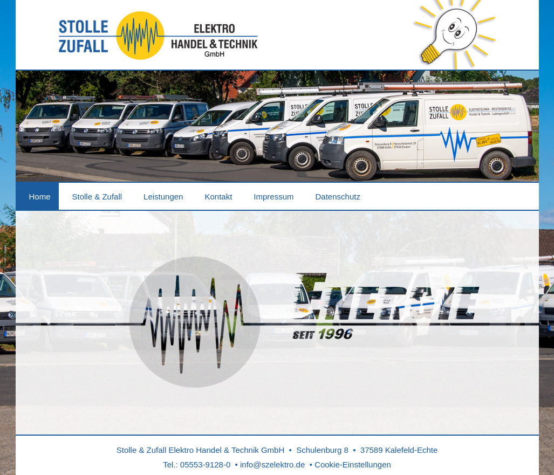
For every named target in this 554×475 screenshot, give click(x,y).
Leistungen (163, 196)
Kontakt (218, 196)
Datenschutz (338, 196)
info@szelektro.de (272, 464)
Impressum (273, 196)
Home (40, 196)
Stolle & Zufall (97, 196)
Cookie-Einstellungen (352, 464)
